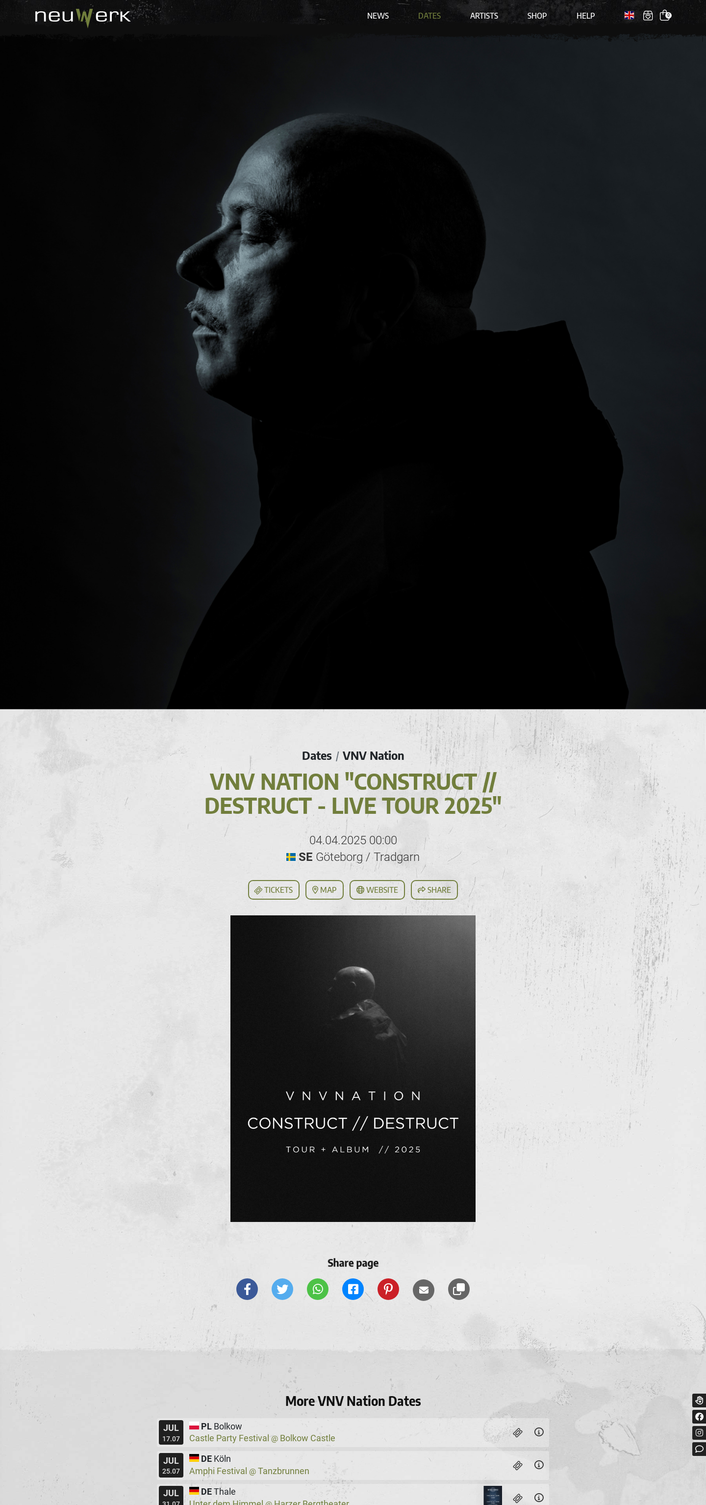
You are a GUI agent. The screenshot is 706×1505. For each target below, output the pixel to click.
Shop (537, 16)
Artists (484, 16)
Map (324, 890)
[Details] (538, 1433)
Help (586, 16)
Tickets (273, 890)
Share (434, 890)
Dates (429, 16)
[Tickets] (518, 1433)
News (378, 16)
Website (377, 890)
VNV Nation (373, 755)
